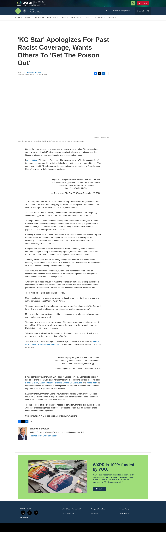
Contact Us (94, 519)
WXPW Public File (68, 519)
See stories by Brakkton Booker (44, 440)
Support (99, 23)
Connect (75, 23)
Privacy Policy (124, 514)
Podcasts (51, 23)
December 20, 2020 (91, 198)
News (17, 23)
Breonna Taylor (31, 388)
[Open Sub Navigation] (22, 23)
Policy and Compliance (98, 514)
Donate (145, 6)
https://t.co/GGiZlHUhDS (75, 193)
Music (28, 23)
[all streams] (143, 15)
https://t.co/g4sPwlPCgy (84, 368)
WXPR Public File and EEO (71, 514)
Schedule (39, 23)
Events (111, 23)
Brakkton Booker (33, 77)
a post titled (32, 165)
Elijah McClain (76, 388)
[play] (18, 16)
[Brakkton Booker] (22, 438)
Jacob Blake (92, 388)
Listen (87, 23)
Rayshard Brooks (61, 388)
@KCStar (79, 362)
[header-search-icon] (134, 6)
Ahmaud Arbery (46, 388)
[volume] (25, 15)
